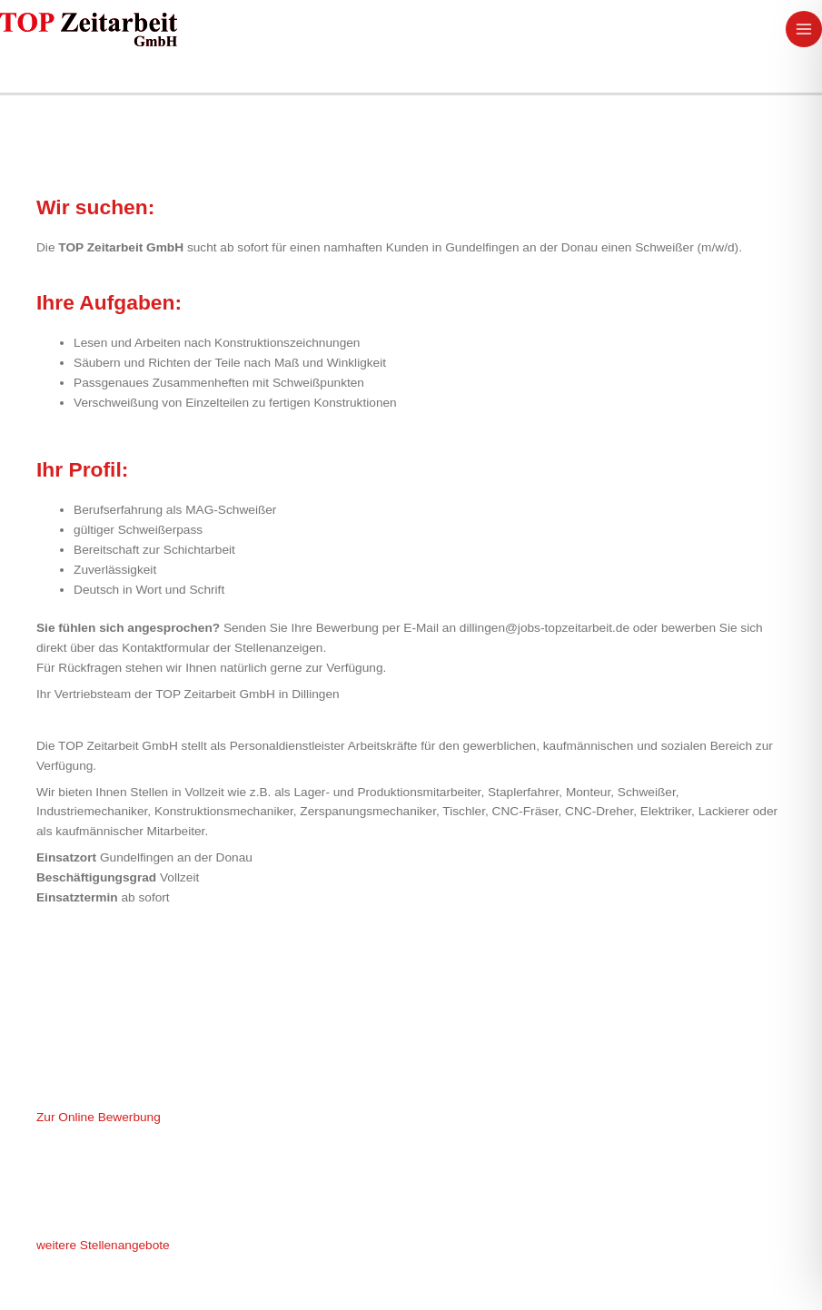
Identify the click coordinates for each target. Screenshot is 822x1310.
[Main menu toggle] (804, 29)
